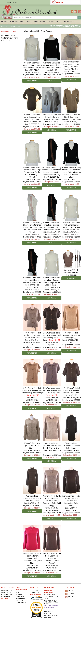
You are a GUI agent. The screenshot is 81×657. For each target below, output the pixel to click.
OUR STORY (34, 591)
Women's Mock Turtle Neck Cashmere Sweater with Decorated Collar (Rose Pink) (32, 558)
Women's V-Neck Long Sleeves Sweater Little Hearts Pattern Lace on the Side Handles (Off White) (32, 227)
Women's (13, 22)
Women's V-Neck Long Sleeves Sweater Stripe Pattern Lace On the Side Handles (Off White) (32, 172)
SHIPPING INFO (6, 592)
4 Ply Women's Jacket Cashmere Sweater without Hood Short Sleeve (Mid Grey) (32, 336)
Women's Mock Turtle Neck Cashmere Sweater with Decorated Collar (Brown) (52, 558)
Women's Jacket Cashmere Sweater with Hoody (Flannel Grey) (51, 445)
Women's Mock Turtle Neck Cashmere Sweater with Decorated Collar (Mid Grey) (52, 501)
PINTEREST (70, 591)
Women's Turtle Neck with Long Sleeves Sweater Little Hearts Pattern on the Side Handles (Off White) (71, 227)
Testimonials (67, 22)
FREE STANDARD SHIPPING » (65, 26)
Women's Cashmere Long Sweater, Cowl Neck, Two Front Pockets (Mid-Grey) (71, 65)
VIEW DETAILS (32, 81)
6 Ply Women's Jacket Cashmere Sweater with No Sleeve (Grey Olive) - (51, 391)
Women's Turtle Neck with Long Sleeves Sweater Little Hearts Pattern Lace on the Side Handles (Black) (52, 227)
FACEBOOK (70, 594)
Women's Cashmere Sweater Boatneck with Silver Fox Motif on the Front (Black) (51, 66)
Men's (4, 22)
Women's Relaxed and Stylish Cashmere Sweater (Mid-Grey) (52, 117)
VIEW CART (61, 2)
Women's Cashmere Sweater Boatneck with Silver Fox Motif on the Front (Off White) (32, 66)
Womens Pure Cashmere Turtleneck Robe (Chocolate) (32, 498)
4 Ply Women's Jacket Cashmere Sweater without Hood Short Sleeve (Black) (71, 391)
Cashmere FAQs (6, 591)
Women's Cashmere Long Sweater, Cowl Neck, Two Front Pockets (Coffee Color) (32, 118)
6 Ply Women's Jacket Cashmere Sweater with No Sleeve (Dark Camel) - (32, 391)
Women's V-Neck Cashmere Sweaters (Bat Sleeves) (9, 37)
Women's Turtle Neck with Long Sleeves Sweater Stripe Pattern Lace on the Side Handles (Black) (32, 282)
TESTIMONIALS (35, 594)
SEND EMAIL (12, 2)
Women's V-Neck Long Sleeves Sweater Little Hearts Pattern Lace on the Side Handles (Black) (71, 172)
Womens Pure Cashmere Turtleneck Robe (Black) (71, 445)
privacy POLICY (6, 596)
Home (3, 26)
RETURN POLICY (6, 594)
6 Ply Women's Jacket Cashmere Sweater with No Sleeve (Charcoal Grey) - (51, 336)
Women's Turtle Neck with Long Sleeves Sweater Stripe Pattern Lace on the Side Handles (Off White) (52, 282)
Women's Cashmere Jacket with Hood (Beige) (32, 445)
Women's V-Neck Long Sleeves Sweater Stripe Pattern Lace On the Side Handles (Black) (51, 171)
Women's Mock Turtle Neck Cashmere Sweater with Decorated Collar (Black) (71, 501)
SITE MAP (4, 598)
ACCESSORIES (26, 22)
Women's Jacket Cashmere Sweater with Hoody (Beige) (71, 335)
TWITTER (69, 597)
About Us (53, 22)
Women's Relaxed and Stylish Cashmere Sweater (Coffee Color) (71, 117)
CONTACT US (34, 592)
